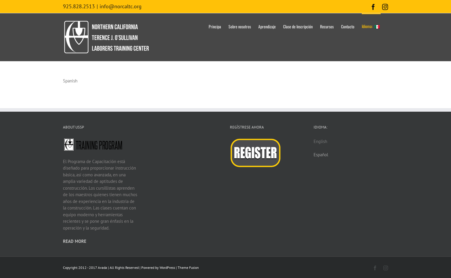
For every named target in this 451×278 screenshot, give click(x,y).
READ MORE (74, 241)
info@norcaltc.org (121, 6)
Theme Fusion (188, 267)
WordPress (167, 267)
